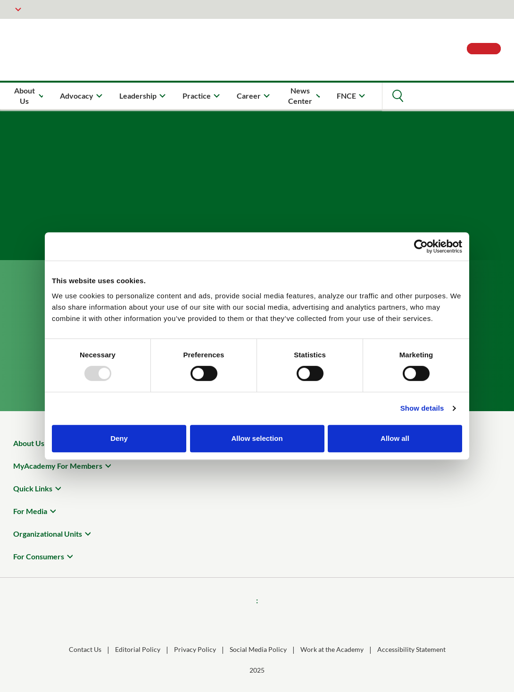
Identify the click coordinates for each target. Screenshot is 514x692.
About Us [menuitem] (24, 95)
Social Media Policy (258, 649)
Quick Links (32, 488)
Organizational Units (47, 533)
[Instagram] (217, 621)
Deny (119, 438)
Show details (422, 408)
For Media (30, 510)
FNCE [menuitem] (346, 95)
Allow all (395, 438)
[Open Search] (397, 95)
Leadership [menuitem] (138, 95)
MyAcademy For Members (57, 465)
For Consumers (38, 556)
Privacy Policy (195, 649)
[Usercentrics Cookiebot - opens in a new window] (421, 246)
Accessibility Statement (411, 649)
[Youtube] (323, 621)
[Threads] (270, 621)
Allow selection (256, 438)
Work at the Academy (332, 649)
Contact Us (85, 649)
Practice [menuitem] (196, 95)
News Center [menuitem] (300, 95)
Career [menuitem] (249, 95)
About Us (28, 443)
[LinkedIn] (243, 621)
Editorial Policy (137, 649)
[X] (296, 621)
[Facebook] (191, 621)
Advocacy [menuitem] (76, 95)
